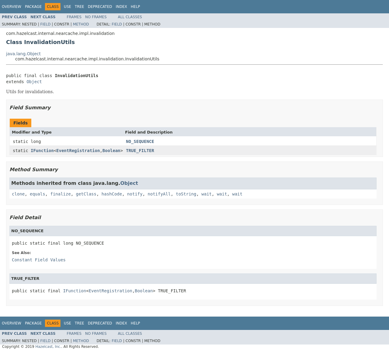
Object (34, 81)
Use (67, 7)
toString (186, 194)
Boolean (111, 150)
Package (33, 7)
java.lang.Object (23, 53)
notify (135, 194)
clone (18, 194)
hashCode (112, 194)
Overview (11, 7)
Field (45, 24)
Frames (74, 17)
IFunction (42, 150)
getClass (86, 194)
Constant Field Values (39, 259)
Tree (79, 7)
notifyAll (159, 194)
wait (206, 194)
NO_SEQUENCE (140, 141)
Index (121, 7)
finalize (60, 194)
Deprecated (100, 7)
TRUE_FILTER (140, 150)
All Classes (130, 17)
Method (81, 24)
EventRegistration (78, 150)
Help (135, 7)
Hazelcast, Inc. (48, 347)
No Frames (96, 17)
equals (37, 194)
